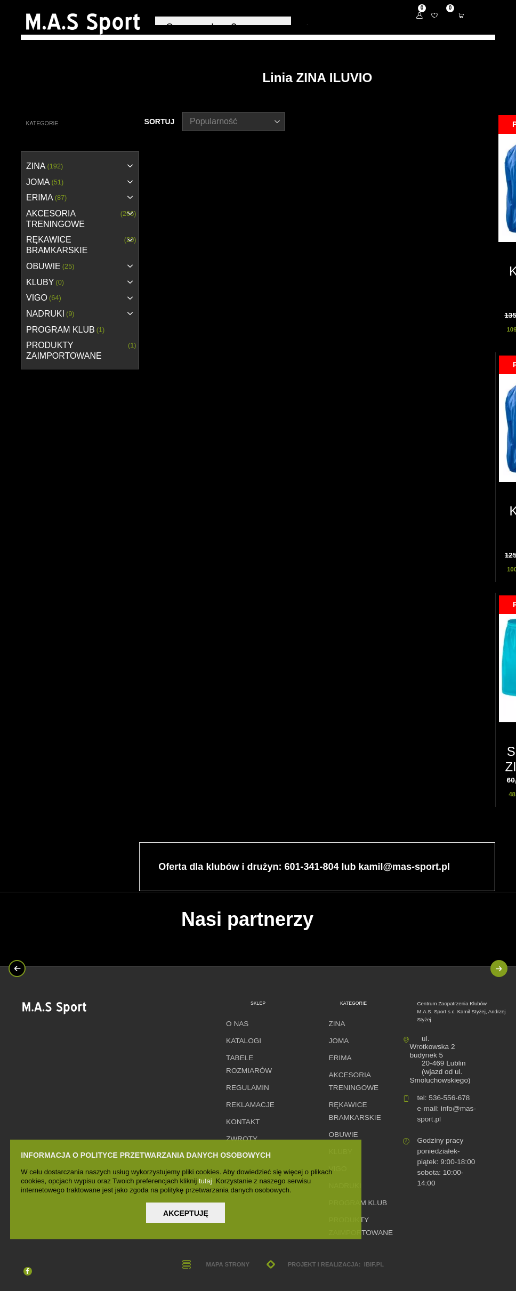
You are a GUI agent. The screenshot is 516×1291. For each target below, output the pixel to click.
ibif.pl (374, 1264)
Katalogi (243, 1041)
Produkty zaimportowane (81, 350)
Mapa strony (227, 1264)
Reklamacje (250, 1105)
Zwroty (241, 1139)
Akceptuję (185, 1213)
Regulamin (247, 1088)
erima (46, 197)
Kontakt (243, 1122)
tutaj (205, 1181)
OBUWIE (50, 266)
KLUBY (45, 282)
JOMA (44, 182)
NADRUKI (50, 314)
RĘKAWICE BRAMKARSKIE (81, 245)
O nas (237, 1024)
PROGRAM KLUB (65, 330)
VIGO (43, 298)
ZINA (44, 166)
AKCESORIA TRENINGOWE (81, 219)
